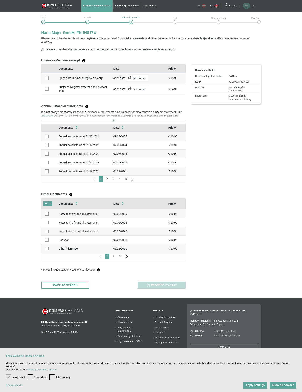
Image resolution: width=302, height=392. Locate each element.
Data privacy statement (129, 336)
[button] (15, 385)
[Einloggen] (226, 5)
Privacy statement (36, 369)
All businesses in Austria (167, 337)
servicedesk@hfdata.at (227, 335)
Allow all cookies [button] (283, 385)
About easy (123, 317)
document (47, 115)
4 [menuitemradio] (120, 178)
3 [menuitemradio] (113, 178)
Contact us (224, 346)
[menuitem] (133, 179)
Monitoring (160, 332)
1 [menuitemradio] (101, 178)
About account (124, 322)
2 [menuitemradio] (107, 178)
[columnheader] (49, 69)
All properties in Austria (166, 342)
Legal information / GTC (129, 341)
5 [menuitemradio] (126, 178)
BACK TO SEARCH (65, 285)
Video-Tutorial (162, 327)
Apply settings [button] (254, 385)
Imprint (53, 369)
